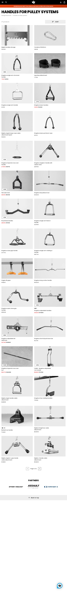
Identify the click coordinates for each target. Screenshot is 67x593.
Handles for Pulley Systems (20, 15)
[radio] (35, 308)
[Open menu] (2, 2)
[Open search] (6, 2)
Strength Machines (6, 15)
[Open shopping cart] (64, 2)
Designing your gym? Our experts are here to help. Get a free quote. (33, 6)
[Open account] (61, 2)
